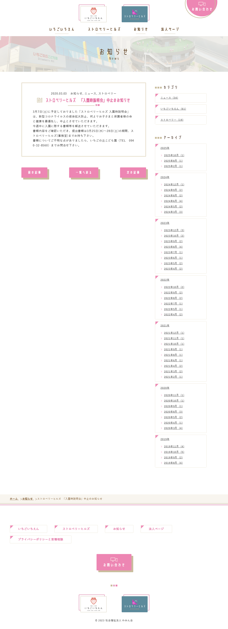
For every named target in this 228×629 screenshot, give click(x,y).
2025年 (165, 148)
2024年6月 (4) (173, 201)
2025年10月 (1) (174, 155)
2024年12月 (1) (174, 184)
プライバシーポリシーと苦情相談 (40, 539)
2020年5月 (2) (173, 417)
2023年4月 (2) (173, 268)
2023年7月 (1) (173, 252)
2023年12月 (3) (174, 230)
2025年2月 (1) (173, 166)
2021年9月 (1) (173, 349)
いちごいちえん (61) (173, 109)
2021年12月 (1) (174, 333)
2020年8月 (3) (173, 411)
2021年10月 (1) (174, 344)
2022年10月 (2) (174, 287)
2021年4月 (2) (173, 366)
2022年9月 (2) (173, 292)
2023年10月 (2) (174, 236)
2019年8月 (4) (173, 463)
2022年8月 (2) (173, 298)
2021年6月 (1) (173, 360)
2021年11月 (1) (174, 338)
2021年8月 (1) (173, 355)
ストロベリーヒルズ (104, 30)
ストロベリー (107, 93)
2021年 (165, 325)
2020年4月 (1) (173, 423)
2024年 (165, 177)
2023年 (165, 223)
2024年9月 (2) (173, 190)
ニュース (90, 93)
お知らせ (140, 30)
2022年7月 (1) (173, 303)
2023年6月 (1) (173, 258)
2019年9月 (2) (173, 457)
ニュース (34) (169, 98)
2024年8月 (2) (173, 195)
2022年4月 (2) (173, 314)
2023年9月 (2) (173, 241)
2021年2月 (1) (173, 377)
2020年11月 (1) (174, 395)
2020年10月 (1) (174, 400)
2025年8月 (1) (173, 161)
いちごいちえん (62, 30)
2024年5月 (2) (173, 206)
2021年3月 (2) (173, 371)
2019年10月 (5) (174, 452)
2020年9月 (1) (173, 406)
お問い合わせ (202, 9)
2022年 (165, 280)
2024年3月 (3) (173, 212)
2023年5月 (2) (173, 263)
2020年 (165, 388)
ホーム (14, 499)
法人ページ (170, 30)
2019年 (165, 439)
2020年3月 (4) (173, 428)
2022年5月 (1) (173, 309)
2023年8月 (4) (173, 247)
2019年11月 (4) (174, 446)
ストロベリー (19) (171, 120)
